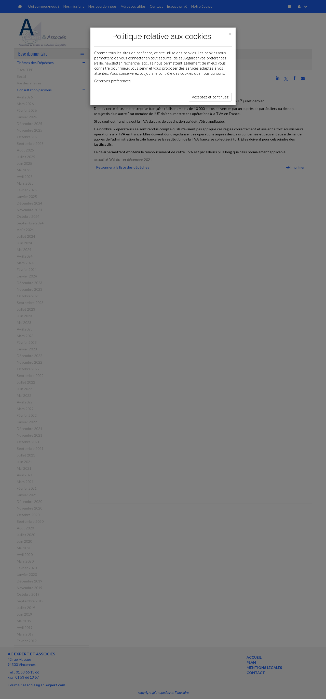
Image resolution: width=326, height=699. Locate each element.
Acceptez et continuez (210, 97)
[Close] (230, 34)
